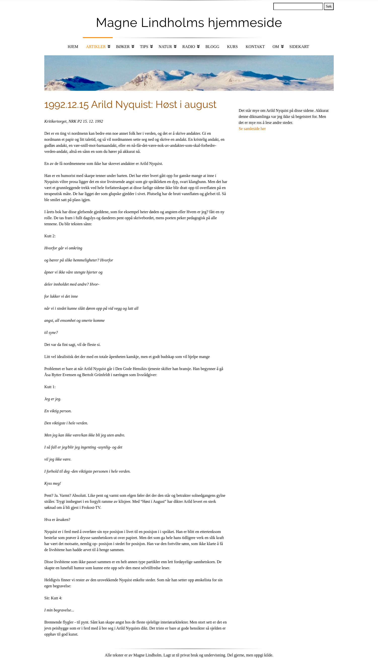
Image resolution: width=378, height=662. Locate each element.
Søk (329, 6)
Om (276, 47)
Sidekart (299, 47)
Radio (188, 47)
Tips (144, 47)
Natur (165, 47)
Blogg (212, 47)
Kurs (232, 47)
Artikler (96, 47)
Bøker (123, 47)
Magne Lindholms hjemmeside (189, 22)
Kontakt (255, 47)
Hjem (73, 47)
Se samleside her (252, 128)
